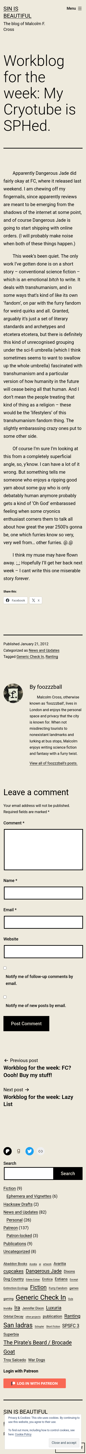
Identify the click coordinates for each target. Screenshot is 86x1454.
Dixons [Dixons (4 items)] (69, 1271)
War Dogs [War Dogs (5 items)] (36, 1360)
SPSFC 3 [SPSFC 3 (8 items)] (70, 1325)
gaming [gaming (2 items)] (8, 1298)
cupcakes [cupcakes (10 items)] (13, 1271)
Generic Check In (30, 656)
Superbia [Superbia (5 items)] (11, 1334)
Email (10, 909)
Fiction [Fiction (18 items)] (38, 1287)
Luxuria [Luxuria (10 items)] (53, 1308)
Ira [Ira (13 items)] (17, 1308)
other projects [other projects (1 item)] (33, 1316)
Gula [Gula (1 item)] (70, 1298)
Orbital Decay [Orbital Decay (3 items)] (13, 1316)
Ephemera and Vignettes (28, 1196)
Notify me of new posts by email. (36, 1005)
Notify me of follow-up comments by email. (39, 980)
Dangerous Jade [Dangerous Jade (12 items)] (44, 1271)
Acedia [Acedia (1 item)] (33, 1264)
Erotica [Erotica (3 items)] (47, 1279)
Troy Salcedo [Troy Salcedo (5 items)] (14, 1360)
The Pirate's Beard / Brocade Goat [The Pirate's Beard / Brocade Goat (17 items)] (37, 1347)
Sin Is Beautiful (25, 1412)
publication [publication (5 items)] (52, 1316)
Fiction (9, 1188)
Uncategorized (16, 1251)
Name (10, 880)
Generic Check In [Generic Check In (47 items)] (41, 1297)
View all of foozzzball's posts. (54, 763)
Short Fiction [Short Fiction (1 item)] (53, 1326)
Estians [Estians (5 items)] (61, 1279)
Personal (14, 1220)
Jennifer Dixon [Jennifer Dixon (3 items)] (33, 1308)
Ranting (52, 656)
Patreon (10, 1227)
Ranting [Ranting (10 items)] (72, 1316)
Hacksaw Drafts (18, 1204)
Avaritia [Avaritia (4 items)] (60, 1263)
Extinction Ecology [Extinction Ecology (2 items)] (15, 1288)
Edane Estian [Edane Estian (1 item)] (33, 1279)
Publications (14, 1243)
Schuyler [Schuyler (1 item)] (39, 1326)
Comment (13, 822)
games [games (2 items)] (74, 1288)
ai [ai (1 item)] (40, 1264)
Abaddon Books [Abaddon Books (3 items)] (15, 1264)
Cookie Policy (23, 1434)
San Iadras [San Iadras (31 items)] (18, 1325)
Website (10, 939)
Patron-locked (19, 1235)
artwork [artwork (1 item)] (47, 1264)
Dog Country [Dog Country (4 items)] (13, 1279)
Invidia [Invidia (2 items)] (7, 1308)
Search (9, 1163)
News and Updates (44, 650)
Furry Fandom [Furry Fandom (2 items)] (58, 1288)
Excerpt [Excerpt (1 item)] (74, 1279)
